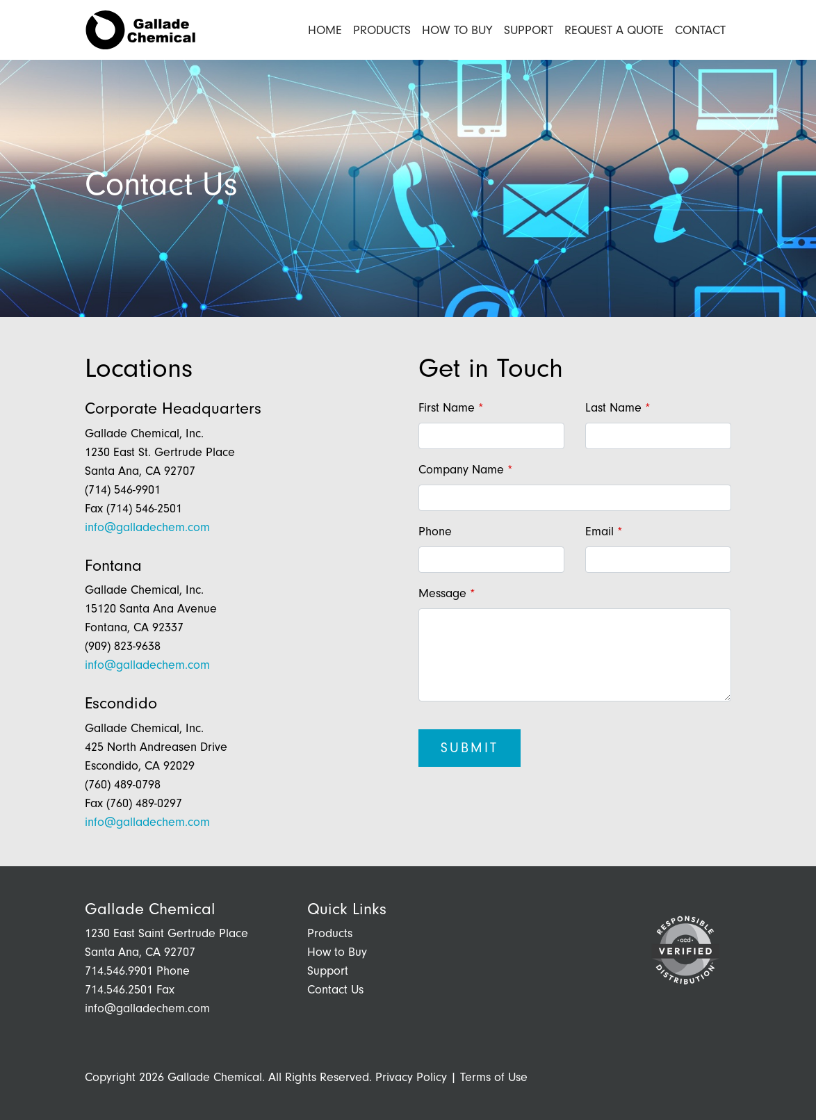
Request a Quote (614, 30)
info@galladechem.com (147, 527)
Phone (435, 531)
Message (442, 593)
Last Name (613, 407)
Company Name (461, 469)
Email (599, 531)
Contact (703, 29)
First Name (446, 407)
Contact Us (335, 989)
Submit (469, 748)
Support (528, 30)
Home (325, 30)
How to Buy (457, 30)
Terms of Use (494, 1077)
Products (382, 30)
